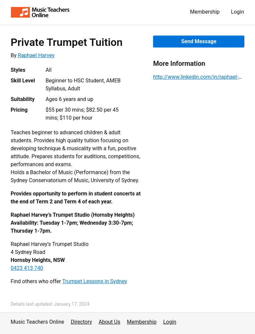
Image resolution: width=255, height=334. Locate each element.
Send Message (198, 41)
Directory (81, 322)
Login (237, 12)
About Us (109, 322)
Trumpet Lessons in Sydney (94, 281)
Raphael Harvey (36, 55)
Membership (204, 12)
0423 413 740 (27, 268)
